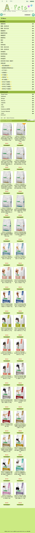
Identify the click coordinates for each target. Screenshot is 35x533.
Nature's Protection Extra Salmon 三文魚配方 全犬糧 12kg (7, 425)
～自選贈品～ (4, 72)
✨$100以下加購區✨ (6, 86)
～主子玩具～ (4, 70)
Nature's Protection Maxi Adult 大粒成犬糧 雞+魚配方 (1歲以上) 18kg (7, 401)
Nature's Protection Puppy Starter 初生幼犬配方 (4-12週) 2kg (6, 257)
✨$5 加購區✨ (5, 79)
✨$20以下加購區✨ (6, 84)
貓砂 (2, 40)
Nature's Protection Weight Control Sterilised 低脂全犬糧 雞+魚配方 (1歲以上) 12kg (7, 449)
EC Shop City (11, 531)
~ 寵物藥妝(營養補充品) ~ (7, 68)
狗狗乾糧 (3, 44)
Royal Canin (4, 94)
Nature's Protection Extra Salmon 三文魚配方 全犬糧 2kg (20, 401)
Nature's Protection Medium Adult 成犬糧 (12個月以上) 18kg (7, 377)
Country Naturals (5, 111)
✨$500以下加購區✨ (6, 88)
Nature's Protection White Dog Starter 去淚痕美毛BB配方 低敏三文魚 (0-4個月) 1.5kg (6, 138)
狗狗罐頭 (3, 51)
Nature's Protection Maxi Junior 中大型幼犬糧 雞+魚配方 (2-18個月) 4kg (7, 305)
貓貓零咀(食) (4, 33)
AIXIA (2, 107)
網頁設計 (6, 531)
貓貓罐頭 (3, 30)
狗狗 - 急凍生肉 (5, 49)
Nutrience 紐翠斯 (5, 109)
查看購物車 (27, 14)
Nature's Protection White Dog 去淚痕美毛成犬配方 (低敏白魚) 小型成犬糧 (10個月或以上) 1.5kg (7, 211)
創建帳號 (32, 1)
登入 (27, 1)
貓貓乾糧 (3, 23)
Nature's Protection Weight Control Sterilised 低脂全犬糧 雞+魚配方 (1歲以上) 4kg (20, 425)
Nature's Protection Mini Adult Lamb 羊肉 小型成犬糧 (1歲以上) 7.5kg (20, 497)
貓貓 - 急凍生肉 (5, 26)
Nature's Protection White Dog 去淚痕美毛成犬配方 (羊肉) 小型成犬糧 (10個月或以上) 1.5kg (20, 162)
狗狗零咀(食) (4, 54)
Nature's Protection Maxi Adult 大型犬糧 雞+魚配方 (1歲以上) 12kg (20, 377)
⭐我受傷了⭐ (4, 77)
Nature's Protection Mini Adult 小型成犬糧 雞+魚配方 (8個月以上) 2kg (6, 329)
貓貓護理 (3, 35)
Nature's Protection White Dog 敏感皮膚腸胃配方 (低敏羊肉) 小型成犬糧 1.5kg (20, 210)
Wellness (3, 96)
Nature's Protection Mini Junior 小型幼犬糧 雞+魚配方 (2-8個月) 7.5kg (20, 281)
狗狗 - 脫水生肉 (5, 47)
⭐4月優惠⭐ (4, 75)
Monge (3, 98)
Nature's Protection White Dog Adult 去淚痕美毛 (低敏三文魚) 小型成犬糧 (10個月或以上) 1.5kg (6, 163)
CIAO (2, 113)
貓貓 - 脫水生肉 (5, 28)
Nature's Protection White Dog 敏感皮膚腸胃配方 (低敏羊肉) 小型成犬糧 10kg (7, 234)
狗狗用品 (3, 56)
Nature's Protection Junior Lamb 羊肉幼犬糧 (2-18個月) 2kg (7, 497)
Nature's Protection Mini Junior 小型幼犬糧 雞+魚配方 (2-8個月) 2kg (7, 281)
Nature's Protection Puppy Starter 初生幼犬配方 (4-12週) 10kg (20, 257)
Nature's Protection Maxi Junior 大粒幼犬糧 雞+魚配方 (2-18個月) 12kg (20, 305)
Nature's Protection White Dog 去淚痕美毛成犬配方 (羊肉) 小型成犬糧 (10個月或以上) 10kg (20, 186)
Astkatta (3, 102)
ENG (11, 1)
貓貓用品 (3, 37)
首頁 (1, 117)
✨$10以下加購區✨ (6, 81)
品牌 (4, 117)
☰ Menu (3, 18)
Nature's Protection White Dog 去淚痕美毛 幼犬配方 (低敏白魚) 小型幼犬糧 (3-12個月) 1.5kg (20, 139)
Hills (2, 104)
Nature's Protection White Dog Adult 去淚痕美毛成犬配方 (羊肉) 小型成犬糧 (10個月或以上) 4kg (6, 187)
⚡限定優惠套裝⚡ (6, 65)
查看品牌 (3, 63)
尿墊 (2, 42)
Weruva (3, 100)
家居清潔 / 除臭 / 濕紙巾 (7, 61)
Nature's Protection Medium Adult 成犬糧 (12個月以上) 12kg (20, 353)
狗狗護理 (3, 58)
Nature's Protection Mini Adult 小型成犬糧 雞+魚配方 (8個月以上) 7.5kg (20, 329)
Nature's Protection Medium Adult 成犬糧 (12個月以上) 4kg (7, 353)
